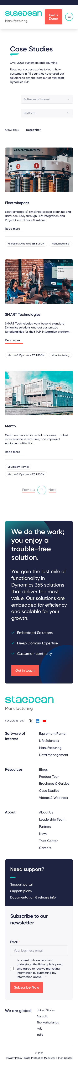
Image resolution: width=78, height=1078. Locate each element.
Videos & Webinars (53, 798)
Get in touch (25, 670)
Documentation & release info (33, 898)
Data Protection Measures (40, 1058)
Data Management (53, 755)
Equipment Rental (52, 734)
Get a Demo (53, 16)
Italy (39, 1028)
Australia (42, 1016)
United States (46, 1010)
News (43, 834)
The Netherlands (48, 1022)
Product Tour (49, 777)
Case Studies (49, 791)
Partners (45, 827)
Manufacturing (50, 748)
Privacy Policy (47, 964)
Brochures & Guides (54, 784)
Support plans (21, 891)
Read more (12, 228)
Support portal (21, 885)
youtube (44, 721)
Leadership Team (52, 820)
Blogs (43, 769)
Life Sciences (49, 741)
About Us (46, 813)
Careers (45, 848)
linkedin (37, 721)
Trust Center (48, 841)
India (40, 1034)
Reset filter (33, 130)
